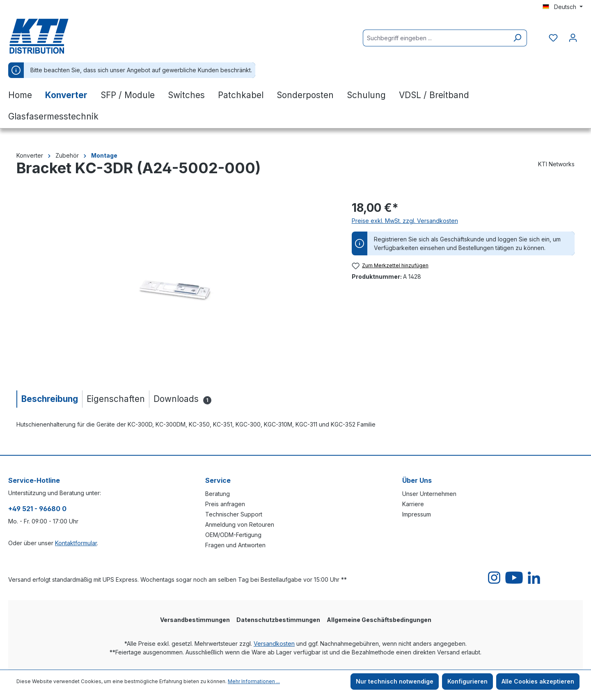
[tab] (49, 398)
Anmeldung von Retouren (239, 524)
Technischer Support (233, 514)
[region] (176, 287)
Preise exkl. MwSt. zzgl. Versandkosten (405, 220)
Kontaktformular (76, 542)
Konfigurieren (467, 681)
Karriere (413, 503)
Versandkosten (274, 643)
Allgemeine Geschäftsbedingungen (379, 619)
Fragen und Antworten (235, 545)
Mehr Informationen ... (254, 681)
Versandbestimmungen (195, 619)
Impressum (416, 514)
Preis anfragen (225, 503)
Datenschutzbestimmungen (278, 619)
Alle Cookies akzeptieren (538, 681)
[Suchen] (517, 38)
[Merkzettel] (553, 38)
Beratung (217, 493)
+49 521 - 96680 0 (37, 509)
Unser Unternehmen (429, 493)
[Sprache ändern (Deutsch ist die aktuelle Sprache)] (563, 7)
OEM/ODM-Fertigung (233, 534)
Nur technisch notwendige (394, 681)
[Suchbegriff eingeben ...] (435, 38)
